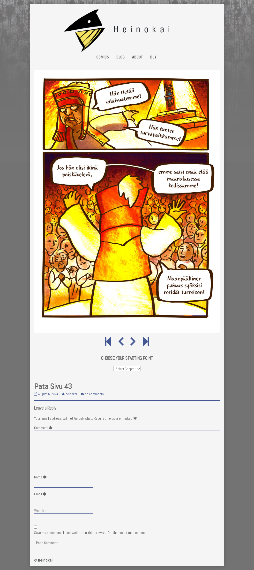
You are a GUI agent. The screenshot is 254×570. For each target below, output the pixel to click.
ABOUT (137, 57)
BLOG (120, 57)
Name (41, 477)
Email (41, 494)
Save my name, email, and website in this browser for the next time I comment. (91, 532)
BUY (153, 57)
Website (40, 510)
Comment (44, 427)
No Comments (94, 394)
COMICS (102, 57)
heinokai (71, 394)
